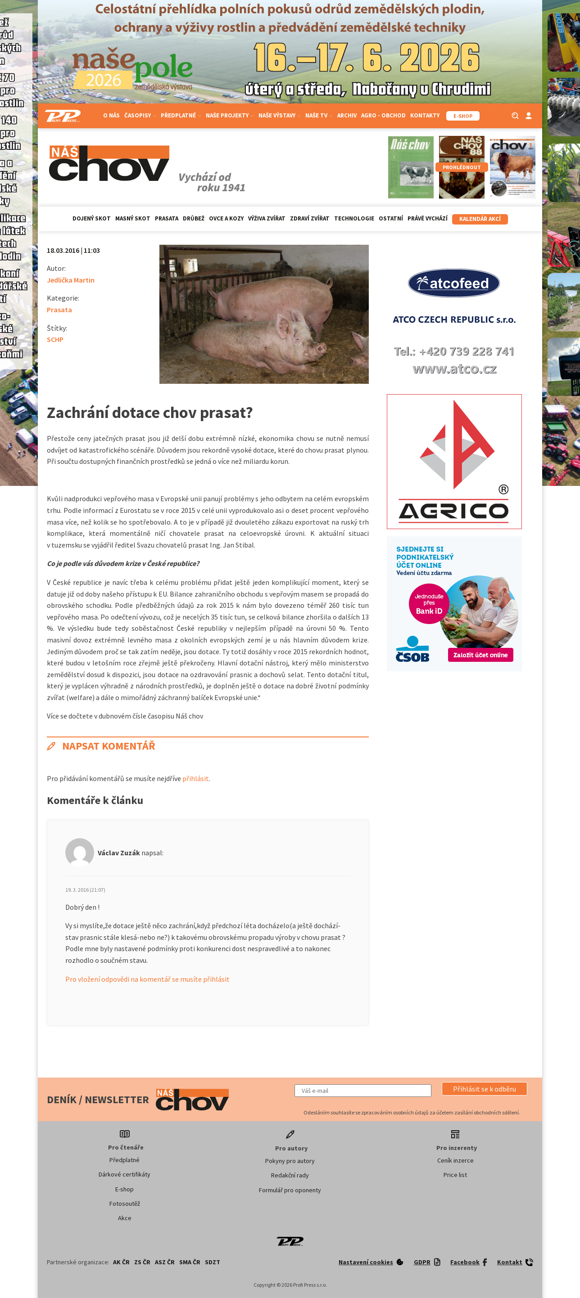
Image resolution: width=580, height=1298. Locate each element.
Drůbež (193, 218)
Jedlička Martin (71, 279)
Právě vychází (428, 218)
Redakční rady (290, 1175)
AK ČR (121, 1262)
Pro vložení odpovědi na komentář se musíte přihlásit (147, 979)
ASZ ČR (165, 1262)
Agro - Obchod (383, 115)
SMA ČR (189, 1262)
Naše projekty (230, 115)
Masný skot (132, 218)
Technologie (354, 218)
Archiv (347, 115)
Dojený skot (91, 218)
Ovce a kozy (226, 218)
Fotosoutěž (124, 1203)
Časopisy (140, 115)
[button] (484, 1089)
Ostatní (391, 218)
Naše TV (319, 115)
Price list (455, 1175)
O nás (111, 115)
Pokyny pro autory (290, 1161)
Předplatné (181, 115)
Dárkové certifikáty (124, 1174)
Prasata (166, 218)
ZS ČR (142, 1262)
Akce (124, 1218)
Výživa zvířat (266, 218)
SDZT (212, 1262)
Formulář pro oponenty (290, 1190)
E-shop (124, 1189)
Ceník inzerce (455, 1160)
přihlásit (195, 778)
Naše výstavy (279, 115)
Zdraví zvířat (310, 218)
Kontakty (425, 115)
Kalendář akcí (480, 219)
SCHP (55, 339)
